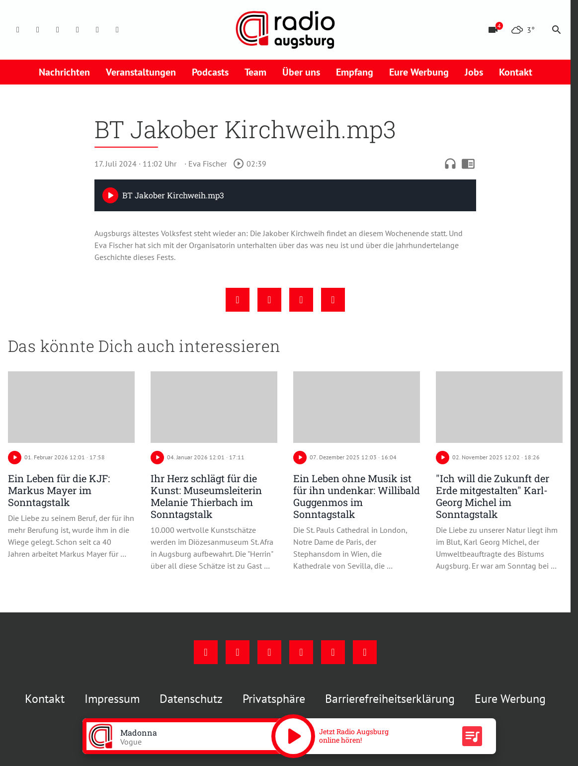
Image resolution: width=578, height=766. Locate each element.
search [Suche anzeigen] (557, 30)
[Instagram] (38, 30)
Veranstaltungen (141, 72)
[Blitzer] (493, 30)
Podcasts (210, 72)
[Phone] (97, 30)
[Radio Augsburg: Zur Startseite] (285, 30)
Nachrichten (64, 72)
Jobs (474, 72)
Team (255, 72)
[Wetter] (523, 30)
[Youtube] (58, 30)
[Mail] (77, 30)
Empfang (354, 72)
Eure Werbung (419, 72)
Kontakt (515, 72)
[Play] (110, 195)
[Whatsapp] (117, 30)
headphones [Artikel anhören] (450, 163)
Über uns (301, 72)
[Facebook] (18, 30)
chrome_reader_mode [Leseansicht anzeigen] (468, 163)
